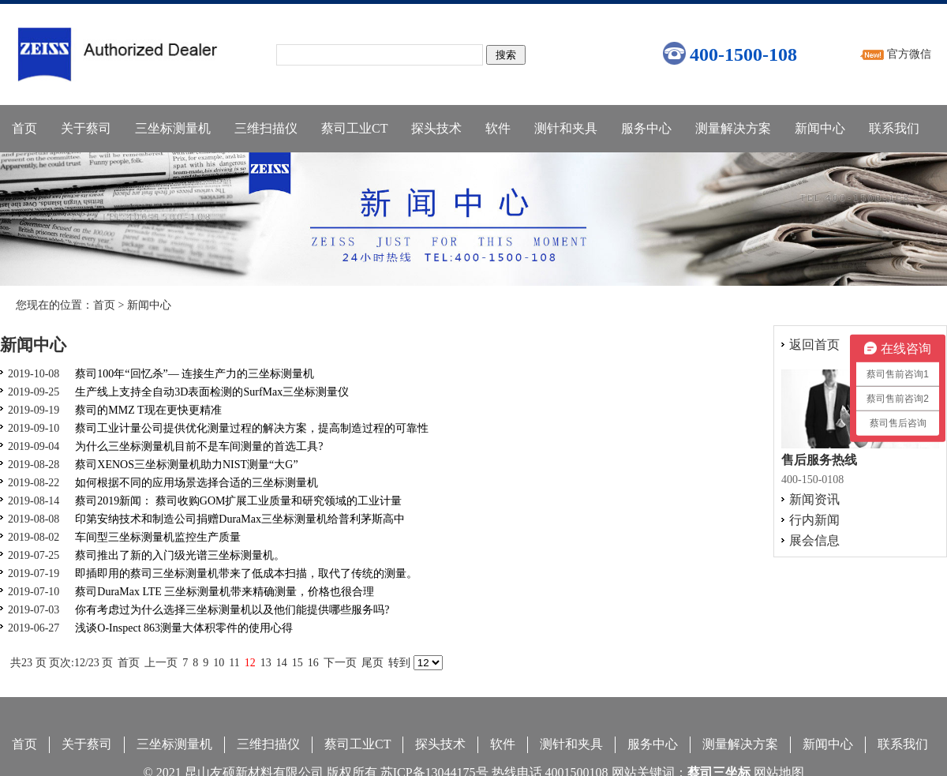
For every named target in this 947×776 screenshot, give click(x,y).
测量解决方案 (733, 128)
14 (281, 663)
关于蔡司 (86, 128)
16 (313, 663)
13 (265, 663)
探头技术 (436, 128)
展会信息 (814, 540)
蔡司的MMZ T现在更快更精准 (148, 410)
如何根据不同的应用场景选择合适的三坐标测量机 (196, 483)
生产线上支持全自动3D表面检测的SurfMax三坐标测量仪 (212, 392)
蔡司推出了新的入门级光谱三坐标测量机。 (180, 555)
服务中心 (646, 128)
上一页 (161, 663)
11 (234, 663)
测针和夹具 (565, 128)
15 (297, 663)
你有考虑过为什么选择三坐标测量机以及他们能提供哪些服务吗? (232, 610)
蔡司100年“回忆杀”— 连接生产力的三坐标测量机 (194, 374)
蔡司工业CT (354, 128)
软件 (498, 128)
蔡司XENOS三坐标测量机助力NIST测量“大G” (186, 464)
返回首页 (814, 344)
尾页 (372, 663)
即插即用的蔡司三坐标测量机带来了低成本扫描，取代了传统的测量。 (246, 573)
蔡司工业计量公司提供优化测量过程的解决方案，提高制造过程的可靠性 (252, 428)
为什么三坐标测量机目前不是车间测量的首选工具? (199, 446)
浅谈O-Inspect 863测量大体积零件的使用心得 (184, 628)
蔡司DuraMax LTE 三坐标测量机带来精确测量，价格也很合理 (224, 592)
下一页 (340, 663)
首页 (24, 128)
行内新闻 (814, 520)
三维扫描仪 (266, 128)
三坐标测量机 (173, 128)
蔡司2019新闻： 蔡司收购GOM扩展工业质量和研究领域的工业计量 (238, 501)
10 (218, 663)
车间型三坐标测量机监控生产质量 (158, 537)
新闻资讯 (814, 499)
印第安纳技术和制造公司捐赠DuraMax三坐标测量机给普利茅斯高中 (240, 519)
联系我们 (894, 128)
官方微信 (909, 54)
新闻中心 (820, 128)
